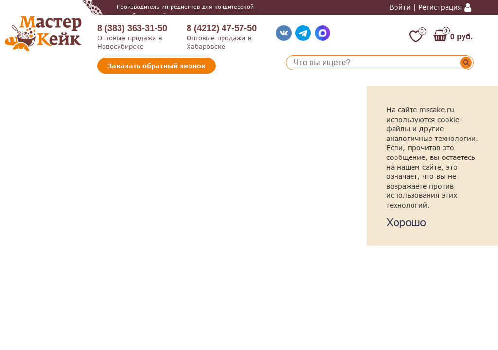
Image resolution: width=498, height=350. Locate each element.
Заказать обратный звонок (156, 66)
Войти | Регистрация (425, 7)
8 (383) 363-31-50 (132, 28)
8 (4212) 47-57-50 (222, 28)
